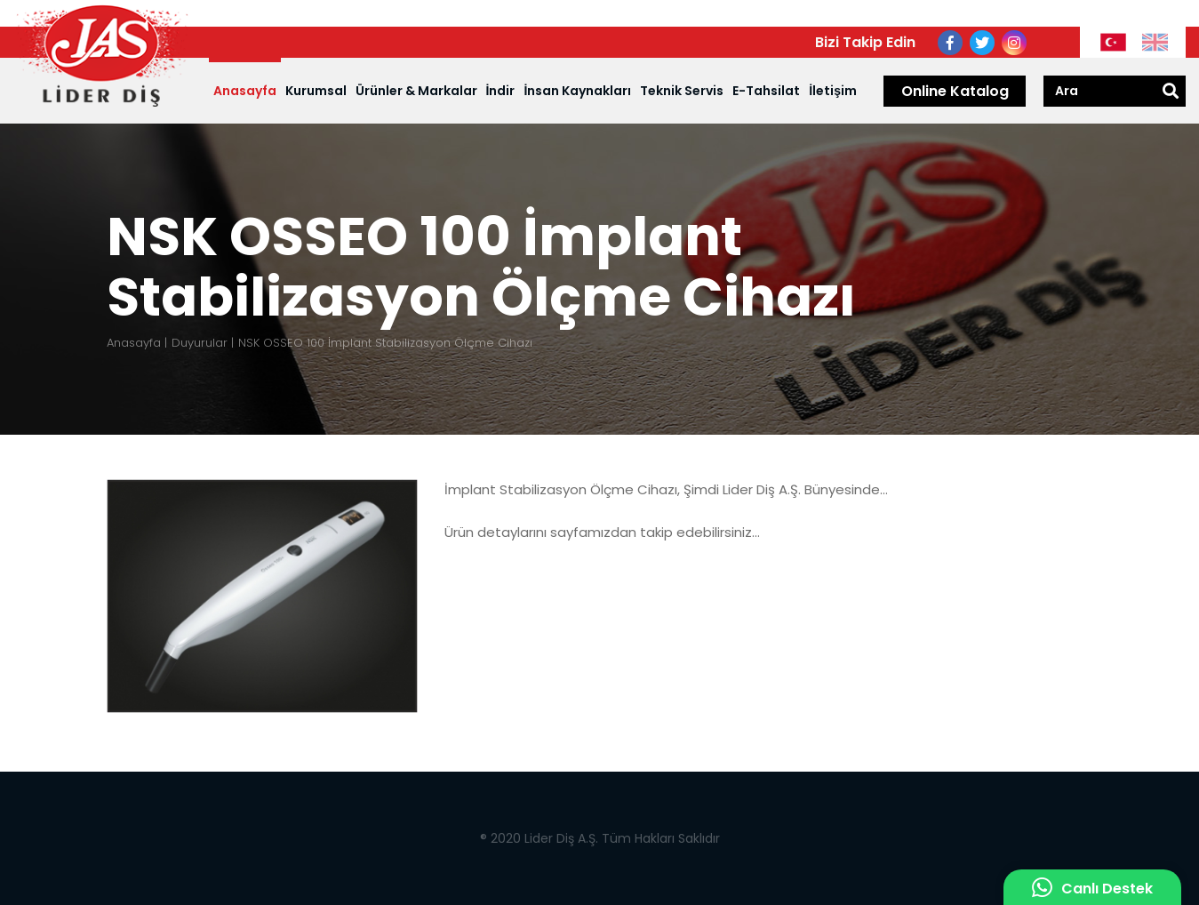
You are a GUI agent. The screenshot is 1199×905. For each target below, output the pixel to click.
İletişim (833, 91)
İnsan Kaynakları (577, 91)
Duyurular (200, 342)
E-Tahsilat (766, 91)
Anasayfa (244, 91)
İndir (501, 91)
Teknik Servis (681, 91)
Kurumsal (316, 91)
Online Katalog (955, 91)
